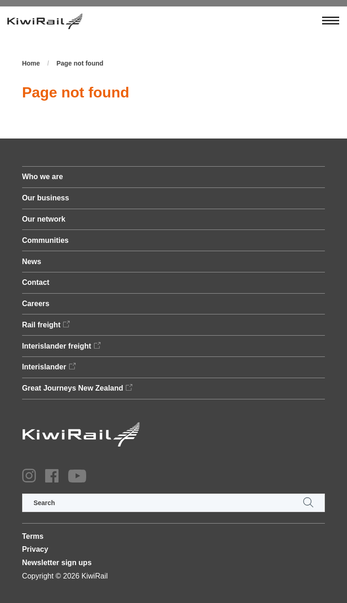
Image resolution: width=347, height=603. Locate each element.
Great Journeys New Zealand (73, 388)
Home (31, 63)
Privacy (35, 549)
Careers (36, 304)
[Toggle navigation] (331, 21)
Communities (45, 240)
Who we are (42, 177)
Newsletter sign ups (57, 563)
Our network (43, 219)
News (31, 261)
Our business (45, 198)
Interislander (44, 367)
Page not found (79, 63)
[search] (173, 503)
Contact (36, 282)
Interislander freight (56, 346)
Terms (33, 536)
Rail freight (41, 325)
